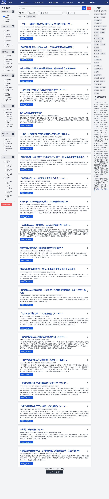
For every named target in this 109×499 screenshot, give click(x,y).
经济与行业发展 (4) (9, 45)
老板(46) (96, 29)
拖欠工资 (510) (10, 187)
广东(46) (102, 29)
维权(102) (103, 14)
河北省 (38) (8, 143)
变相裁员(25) (97, 59)
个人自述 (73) (9, 70)
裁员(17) (96, 90)
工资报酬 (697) (9, 182)
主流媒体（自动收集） (9, 20)
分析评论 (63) (9, 64)
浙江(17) (96, 93)
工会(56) (104, 26)
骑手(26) (102, 53)
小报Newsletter (39, 2)
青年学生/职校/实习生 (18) (8, 99)
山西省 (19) (8, 146)
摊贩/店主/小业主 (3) (8, 94)
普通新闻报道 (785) (9, 56)
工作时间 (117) (9, 192)
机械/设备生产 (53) (9, 115)
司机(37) (96, 35)
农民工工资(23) (98, 69)
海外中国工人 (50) (9, 174)
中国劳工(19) (97, 84)
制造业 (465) (8, 112)
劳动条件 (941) (7, 178)
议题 (3, 157)
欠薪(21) (96, 78)
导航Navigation (68, 2)
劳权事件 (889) (7, 31)
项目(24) (96, 63)
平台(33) (102, 44)
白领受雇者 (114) (8, 80)
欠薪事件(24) (98, 66)
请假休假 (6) (9, 196)
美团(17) (102, 90)
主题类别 (5, 26)
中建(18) (96, 87)
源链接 (22, 38)
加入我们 (93, 2)
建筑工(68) (97, 26)
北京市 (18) (8, 139)
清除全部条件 (6, 204)
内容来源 (5, 11)
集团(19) (102, 81)
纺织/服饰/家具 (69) (10, 125)
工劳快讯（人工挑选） (9, 16)
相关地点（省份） (6, 134)
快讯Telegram (54, 2)
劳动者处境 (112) (8, 41)
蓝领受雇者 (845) (8, 84)
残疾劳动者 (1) (9, 170)
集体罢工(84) (98, 20)
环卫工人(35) (97, 41)
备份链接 (29, 38)
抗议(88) (102, 17)
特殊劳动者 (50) (8, 161)
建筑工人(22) (97, 75)
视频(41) (102, 32)
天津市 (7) (8, 141)
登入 (106, 2)
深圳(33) (96, 47)
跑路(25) (96, 56)
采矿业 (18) (8, 110)
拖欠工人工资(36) (99, 38)
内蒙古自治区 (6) (9, 149)
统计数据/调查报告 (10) (8, 67)
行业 (3, 106)
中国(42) (96, 32)
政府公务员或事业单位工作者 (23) (9, 89)
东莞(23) (96, 72)
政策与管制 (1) (8, 37)
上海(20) (102, 78)
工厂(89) (96, 17)
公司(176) (103, 11)
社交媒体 (81, 2)
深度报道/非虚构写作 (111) (9, 60)
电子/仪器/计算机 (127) (10, 120)
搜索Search (25, 2)
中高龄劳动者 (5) (9, 165)
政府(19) (96, 81)
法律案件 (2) (8, 34)
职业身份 (5, 75)
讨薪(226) (97, 11)
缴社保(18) (103, 87)
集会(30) (96, 53)
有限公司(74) (97, 23)
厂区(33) (96, 44)
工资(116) (96, 14)
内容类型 (5, 52)
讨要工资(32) (97, 50)
